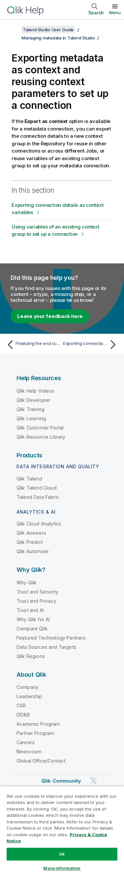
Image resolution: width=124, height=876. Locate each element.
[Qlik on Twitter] (94, 781)
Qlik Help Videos (36, 391)
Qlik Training (30, 409)
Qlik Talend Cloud (37, 488)
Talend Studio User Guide (48, 29)
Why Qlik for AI (33, 619)
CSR (21, 705)
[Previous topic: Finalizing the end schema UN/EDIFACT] (33, 344)
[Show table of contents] (13, 29)
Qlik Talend (29, 478)
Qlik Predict (30, 542)
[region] (62, 831)
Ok (62, 854)
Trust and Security (37, 592)
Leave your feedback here (50, 316)
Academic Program (38, 724)
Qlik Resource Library (41, 437)
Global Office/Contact (41, 761)
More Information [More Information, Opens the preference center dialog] (61, 868)
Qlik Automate (33, 551)
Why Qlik (26, 582)
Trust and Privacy (36, 601)
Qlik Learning (31, 418)
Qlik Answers (31, 533)
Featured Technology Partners (51, 638)
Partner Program (35, 733)
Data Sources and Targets (46, 647)
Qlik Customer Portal (40, 427)
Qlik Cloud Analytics (39, 523)
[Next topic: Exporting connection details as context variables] (91, 344)
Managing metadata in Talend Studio (58, 37)
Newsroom (29, 751)
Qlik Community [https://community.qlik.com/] (61, 781)
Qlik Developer (33, 400)
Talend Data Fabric (38, 497)
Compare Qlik (32, 628)
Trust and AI (30, 610)
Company (27, 687)
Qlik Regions (31, 656)
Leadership (29, 696)
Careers (26, 742)
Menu (115, 12)
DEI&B (23, 715)
